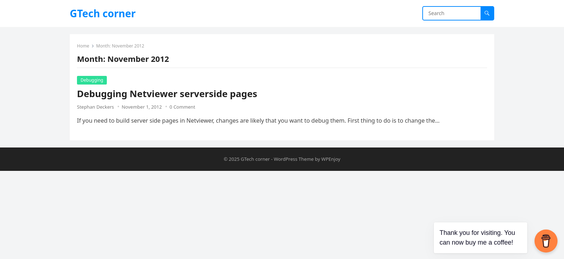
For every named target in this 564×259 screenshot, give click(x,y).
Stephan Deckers (95, 107)
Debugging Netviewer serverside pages (167, 93)
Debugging (92, 80)
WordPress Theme (294, 159)
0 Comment (182, 107)
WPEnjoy (330, 159)
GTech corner (103, 13)
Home (83, 46)
